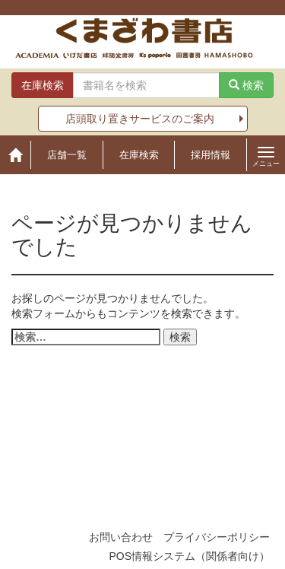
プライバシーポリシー (216, 537)
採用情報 (210, 155)
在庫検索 (139, 155)
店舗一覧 (67, 155)
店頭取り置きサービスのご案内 (139, 119)
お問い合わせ (121, 537)
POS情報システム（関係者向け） (189, 556)
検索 (246, 85)
